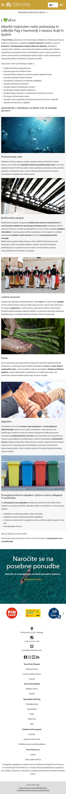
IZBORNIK (3, 5)
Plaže (32, 714)
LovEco (33, 755)
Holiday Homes (32, 669)
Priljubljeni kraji (32, 704)
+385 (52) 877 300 (31, 639)
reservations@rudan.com (32, 648)
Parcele (32, 679)
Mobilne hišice (32, 689)
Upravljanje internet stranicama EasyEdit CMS (33, 790)
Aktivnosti (32, 719)
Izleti (32, 724)
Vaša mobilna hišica (33, 759)
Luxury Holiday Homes (32, 674)
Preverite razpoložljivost (31, 12)
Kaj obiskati (31, 709)
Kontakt (32, 734)
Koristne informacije (32, 739)
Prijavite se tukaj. (33, 579)
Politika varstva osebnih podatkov (32, 744)
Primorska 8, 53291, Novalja (31, 630)
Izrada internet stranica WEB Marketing (33, 788)
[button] (63, 613)
